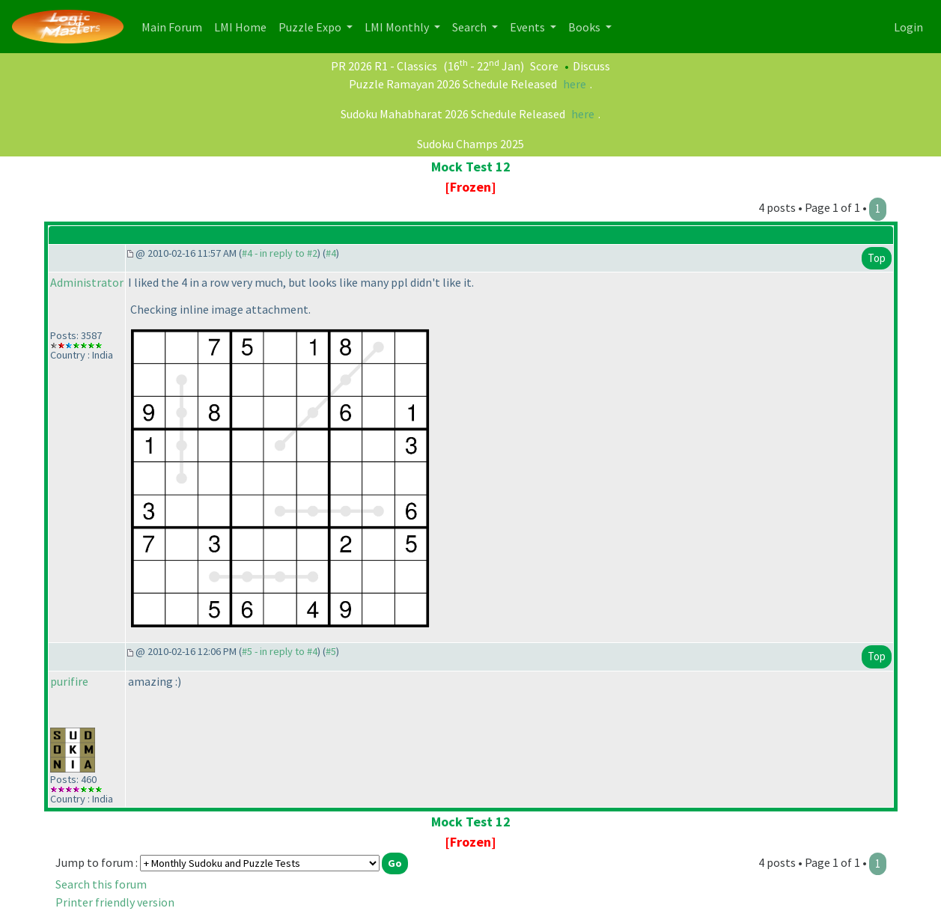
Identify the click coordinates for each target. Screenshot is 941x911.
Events (528, 26)
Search (470, 26)
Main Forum (174, 25)
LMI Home (243, 25)
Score (544, 65)
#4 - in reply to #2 (279, 253)
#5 (331, 651)
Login (908, 26)
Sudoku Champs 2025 (470, 143)
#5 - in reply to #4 (279, 651)
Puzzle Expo (311, 26)
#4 (331, 253)
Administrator (87, 282)
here (574, 83)
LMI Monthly (398, 26)
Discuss (591, 65)
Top (877, 258)
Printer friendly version (114, 902)
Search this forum (101, 884)
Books (585, 26)
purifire (69, 681)
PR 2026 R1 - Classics (384, 65)
